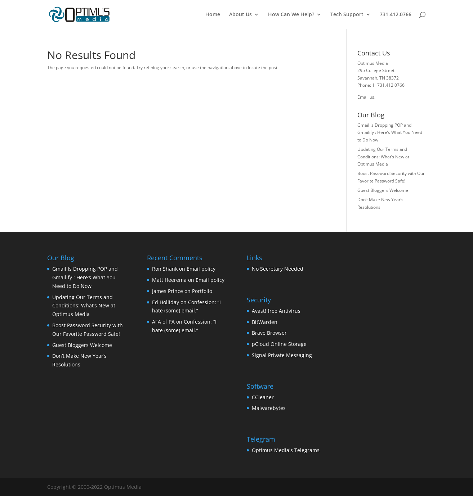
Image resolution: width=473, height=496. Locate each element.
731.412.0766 (395, 15)
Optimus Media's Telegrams (286, 450)
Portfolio (202, 291)
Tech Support (346, 15)
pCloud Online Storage (279, 344)
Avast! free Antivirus (276, 310)
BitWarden (264, 322)
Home (212, 15)
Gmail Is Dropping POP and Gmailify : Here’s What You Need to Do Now (389, 132)
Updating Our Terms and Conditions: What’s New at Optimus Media (383, 156)
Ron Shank (165, 268)
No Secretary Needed (277, 268)
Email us (365, 97)
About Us (240, 15)
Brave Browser (269, 332)
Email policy (201, 268)
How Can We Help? (291, 15)
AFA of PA (163, 321)
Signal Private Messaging (282, 355)
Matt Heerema (169, 279)
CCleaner (263, 397)
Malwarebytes (269, 408)
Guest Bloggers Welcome (382, 190)
